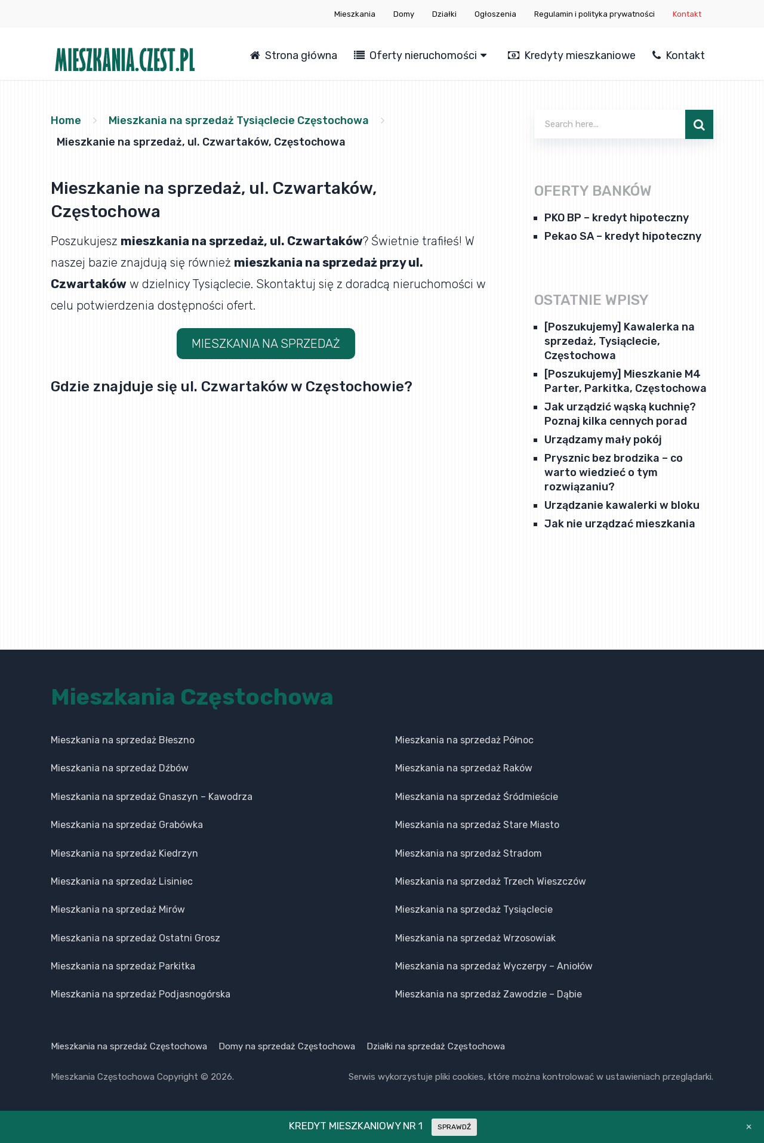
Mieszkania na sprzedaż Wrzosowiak (475, 938)
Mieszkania (354, 14)
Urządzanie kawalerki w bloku (622, 505)
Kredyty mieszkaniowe (572, 55)
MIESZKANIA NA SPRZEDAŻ (266, 343)
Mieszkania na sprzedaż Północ (464, 740)
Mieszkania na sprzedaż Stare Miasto (477, 824)
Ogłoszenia (495, 14)
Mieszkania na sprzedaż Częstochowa (129, 1046)
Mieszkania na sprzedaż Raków (463, 768)
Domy (403, 14)
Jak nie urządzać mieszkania (619, 523)
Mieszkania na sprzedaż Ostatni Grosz (135, 938)
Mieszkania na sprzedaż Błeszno (123, 740)
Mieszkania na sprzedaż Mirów (118, 909)
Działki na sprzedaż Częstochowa (435, 1046)
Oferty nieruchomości (415, 55)
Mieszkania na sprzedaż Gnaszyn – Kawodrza (151, 796)
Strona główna (293, 55)
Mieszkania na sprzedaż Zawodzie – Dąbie (488, 994)
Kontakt (687, 14)
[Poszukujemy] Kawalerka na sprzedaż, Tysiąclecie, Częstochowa (619, 341)
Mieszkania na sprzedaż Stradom (468, 853)
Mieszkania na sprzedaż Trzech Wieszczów (490, 881)
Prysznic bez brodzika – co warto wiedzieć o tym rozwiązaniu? (613, 472)
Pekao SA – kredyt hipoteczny (622, 236)
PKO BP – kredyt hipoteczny (616, 217)
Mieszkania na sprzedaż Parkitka (123, 966)
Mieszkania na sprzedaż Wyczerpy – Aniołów (494, 966)
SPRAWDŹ (454, 1127)
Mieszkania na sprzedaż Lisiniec (122, 881)
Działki (444, 14)
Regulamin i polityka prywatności (594, 14)
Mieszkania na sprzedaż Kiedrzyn (124, 853)
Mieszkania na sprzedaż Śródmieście (476, 796)
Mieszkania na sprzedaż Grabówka (127, 824)
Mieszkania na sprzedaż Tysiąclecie (474, 909)
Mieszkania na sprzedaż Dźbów (120, 768)
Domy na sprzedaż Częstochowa (286, 1046)
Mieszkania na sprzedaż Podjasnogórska (140, 994)
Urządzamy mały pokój (603, 439)
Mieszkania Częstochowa (192, 696)
